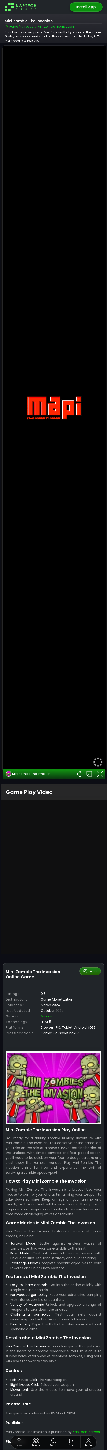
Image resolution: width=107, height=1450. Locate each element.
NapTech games (86, 1410)
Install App (86, 7)
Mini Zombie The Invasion (28, 752)
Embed (90, 949)
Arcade (46, 994)
